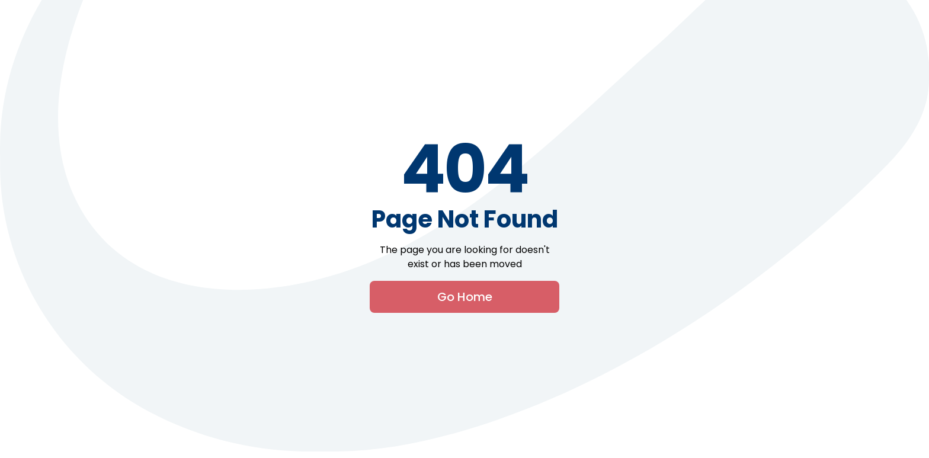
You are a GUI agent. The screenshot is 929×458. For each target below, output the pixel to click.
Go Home (464, 297)
